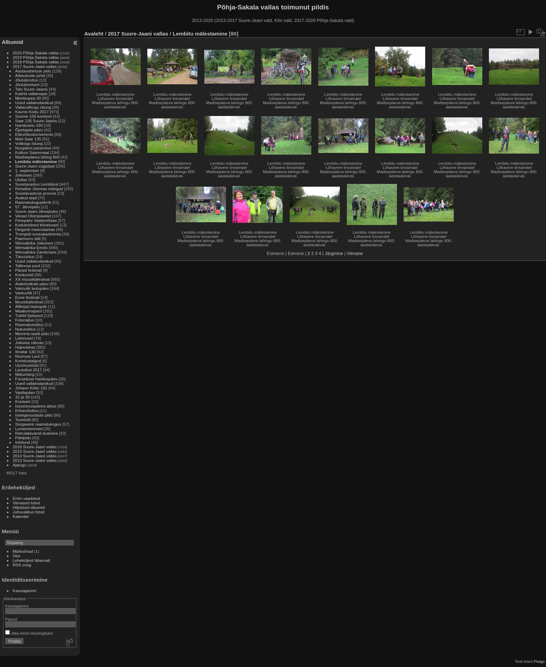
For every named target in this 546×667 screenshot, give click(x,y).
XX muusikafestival (32, 279)
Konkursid (24, 274)
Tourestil (23, 419)
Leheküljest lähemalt (31, 560)
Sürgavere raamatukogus (38, 424)
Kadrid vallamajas (31, 93)
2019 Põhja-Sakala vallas (36, 57)
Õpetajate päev (29, 129)
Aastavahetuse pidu (33, 71)
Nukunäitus (25, 329)
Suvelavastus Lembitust (36, 184)
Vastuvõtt (23, 292)
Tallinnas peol (27, 265)
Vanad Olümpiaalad (33, 216)
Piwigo (539, 661)
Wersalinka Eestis (31, 247)
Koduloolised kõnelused (36, 225)
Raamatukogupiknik (33, 202)
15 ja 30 (22, 397)
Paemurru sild (28, 238)
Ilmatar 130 (25, 351)
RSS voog (22, 565)
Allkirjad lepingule (31, 306)
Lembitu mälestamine (36, 161)
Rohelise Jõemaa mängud (39, 188)
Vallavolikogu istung (33, 107)
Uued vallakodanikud (34, 102)
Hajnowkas (25, 347)
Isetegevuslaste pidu (34, 415)
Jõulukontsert (27, 84)
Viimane (355, 253)
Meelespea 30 (28, 98)
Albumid (12, 42)
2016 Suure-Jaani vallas (35, 446)
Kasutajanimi (24, 590)
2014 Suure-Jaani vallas (35, 455)
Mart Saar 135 (28, 139)
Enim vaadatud (26, 498)
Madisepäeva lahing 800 (37, 157)
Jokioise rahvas (29, 342)
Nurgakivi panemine (33, 148)
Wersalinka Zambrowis (36, 252)
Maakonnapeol (29, 311)
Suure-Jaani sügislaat (35, 166)
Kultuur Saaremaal (32, 152)
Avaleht (93, 34)
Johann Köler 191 (31, 388)
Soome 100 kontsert (33, 116)
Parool (11, 619)
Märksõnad (23, 551)
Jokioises (23, 175)
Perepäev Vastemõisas (36, 220)
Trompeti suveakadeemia (38, 234)
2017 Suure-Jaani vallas (35, 66)
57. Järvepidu (27, 206)
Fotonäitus (24, 320)
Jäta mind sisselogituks (29, 633)
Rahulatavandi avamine (36, 433)
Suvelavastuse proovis (35, 193)
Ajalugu (19, 465)
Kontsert (23, 401)
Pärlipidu (23, 437)
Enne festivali (27, 297)
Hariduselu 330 (29, 125)
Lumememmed (28, 428)
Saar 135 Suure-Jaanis (36, 120)
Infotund (22, 442)
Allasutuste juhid (30, 75)
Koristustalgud (28, 360)
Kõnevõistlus (27, 410)
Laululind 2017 (28, 369)
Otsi (16, 555)
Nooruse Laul (27, 356)
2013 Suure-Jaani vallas (35, 460)
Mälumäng (24, 374)
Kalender (21, 516)
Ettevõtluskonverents (34, 134)
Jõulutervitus (26, 80)
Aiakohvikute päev (32, 283)
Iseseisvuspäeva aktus (35, 406)
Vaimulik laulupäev (32, 288)
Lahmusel (24, 338)
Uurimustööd (27, 365)
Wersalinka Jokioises (34, 243)
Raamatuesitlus (29, 324)
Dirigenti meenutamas (35, 229)
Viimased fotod (26, 503)
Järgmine (334, 253)
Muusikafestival (29, 302)
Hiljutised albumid (29, 507)
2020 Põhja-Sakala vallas (36, 53)
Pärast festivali (28, 270)
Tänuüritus (25, 256)
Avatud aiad (26, 197)
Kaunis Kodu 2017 (32, 111)
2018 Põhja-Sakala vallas (36, 62)
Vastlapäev (25, 392)
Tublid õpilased (29, 315)
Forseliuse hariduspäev (36, 379)
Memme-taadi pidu (32, 333)
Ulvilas (21, 179)
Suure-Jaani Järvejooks (36, 211)
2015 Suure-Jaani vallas (35, 451)
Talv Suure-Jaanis (31, 89)
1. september (27, 170)
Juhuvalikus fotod (29, 512)
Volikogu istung (29, 143)
